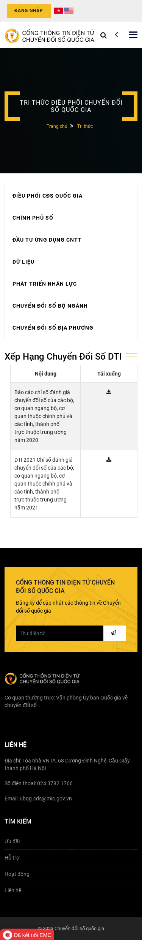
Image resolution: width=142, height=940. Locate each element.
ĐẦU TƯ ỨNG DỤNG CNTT (47, 240)
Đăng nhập (28, 10)
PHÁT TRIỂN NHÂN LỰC (44, 284)
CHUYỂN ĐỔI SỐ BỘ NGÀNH (50, 306)
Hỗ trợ (12, 858)
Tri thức (85, 126)
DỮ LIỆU (23, 262)
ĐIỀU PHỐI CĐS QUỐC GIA (47, 196)
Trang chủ (57, 126)
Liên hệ (13, 890)
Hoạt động (17, 874)
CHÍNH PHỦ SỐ (32, 218)
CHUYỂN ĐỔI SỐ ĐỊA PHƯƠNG (53, 328)
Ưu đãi (12, 841)
